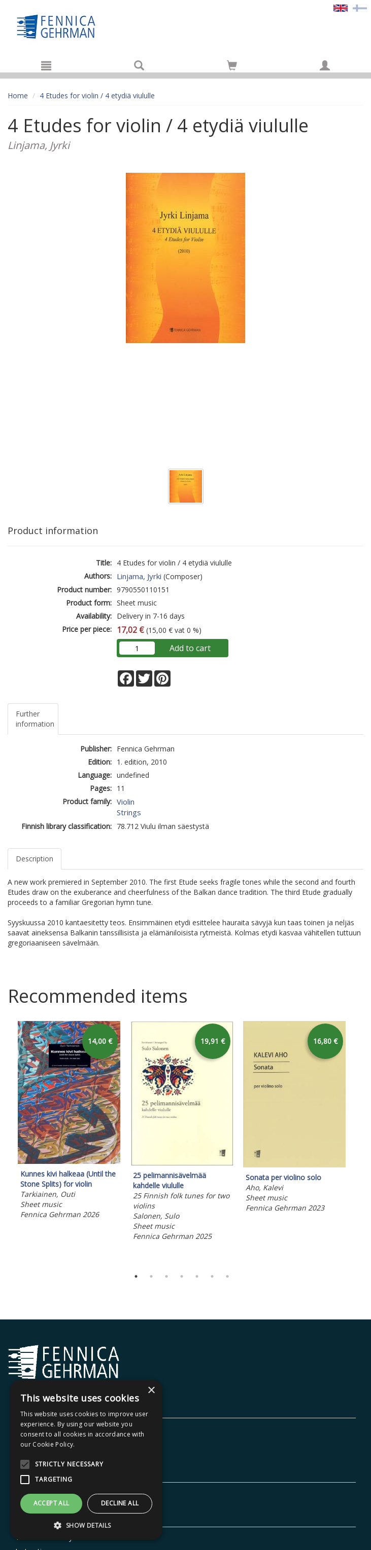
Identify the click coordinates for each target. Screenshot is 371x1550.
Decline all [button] (120, 1503)
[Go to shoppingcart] (232, 65)
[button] (86, 1525)
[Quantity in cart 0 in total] (232, 67)
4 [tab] (182, 1276)
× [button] (151, 1390)
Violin (125, 802)
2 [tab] (151, 1276)
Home (18, 95)
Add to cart (190, 648)
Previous (5, 1143)
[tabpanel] (69, 1121)
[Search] (139, 65)
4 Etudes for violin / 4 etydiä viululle (97, 95)
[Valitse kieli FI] (359, 7)
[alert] (86, 1460)
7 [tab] (227, 1276)
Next (358, 1143)
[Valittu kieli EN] (340, 7)
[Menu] (46, 65)
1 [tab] (136, 1276)
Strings (129, 812)
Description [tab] (34, 858)
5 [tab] (197, 1276)
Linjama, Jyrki (139, 576)
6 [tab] (212, 1276)
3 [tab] (166, 1276)
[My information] (324, 65)
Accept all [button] (51, 1503)
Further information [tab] (35, 719)
